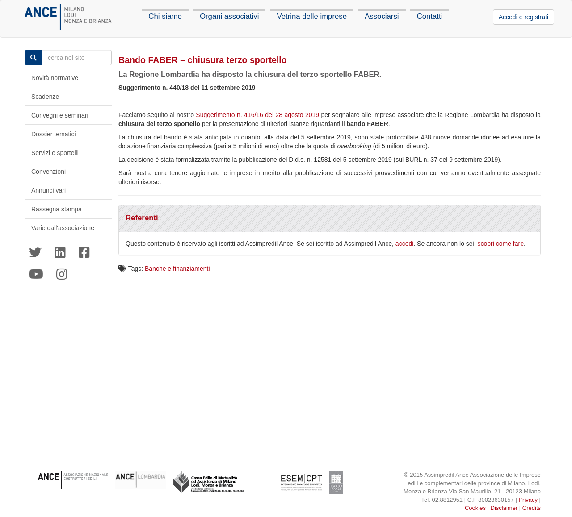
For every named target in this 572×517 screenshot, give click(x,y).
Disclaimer (504, 507)
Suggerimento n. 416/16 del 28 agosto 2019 (257, 114)
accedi (404, 243)
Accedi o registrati (523, 17)
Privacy (528, 499)
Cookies (475, 507)
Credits (531, 507)
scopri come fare (501, 243)
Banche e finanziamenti (177, 268)
